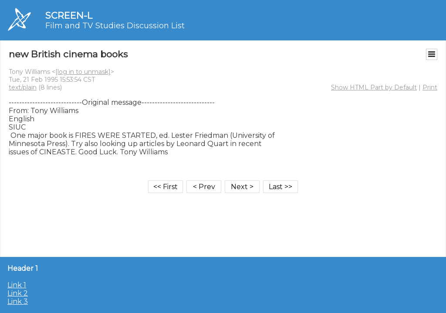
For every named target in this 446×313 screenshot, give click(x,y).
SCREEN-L (68, 15)
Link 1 (16, 285)
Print (429, 87)
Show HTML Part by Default (374, 87)
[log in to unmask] (83, 72)
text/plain (23, 87)
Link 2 (17, 293)
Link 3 (17, 301)
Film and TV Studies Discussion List (115, 25)
